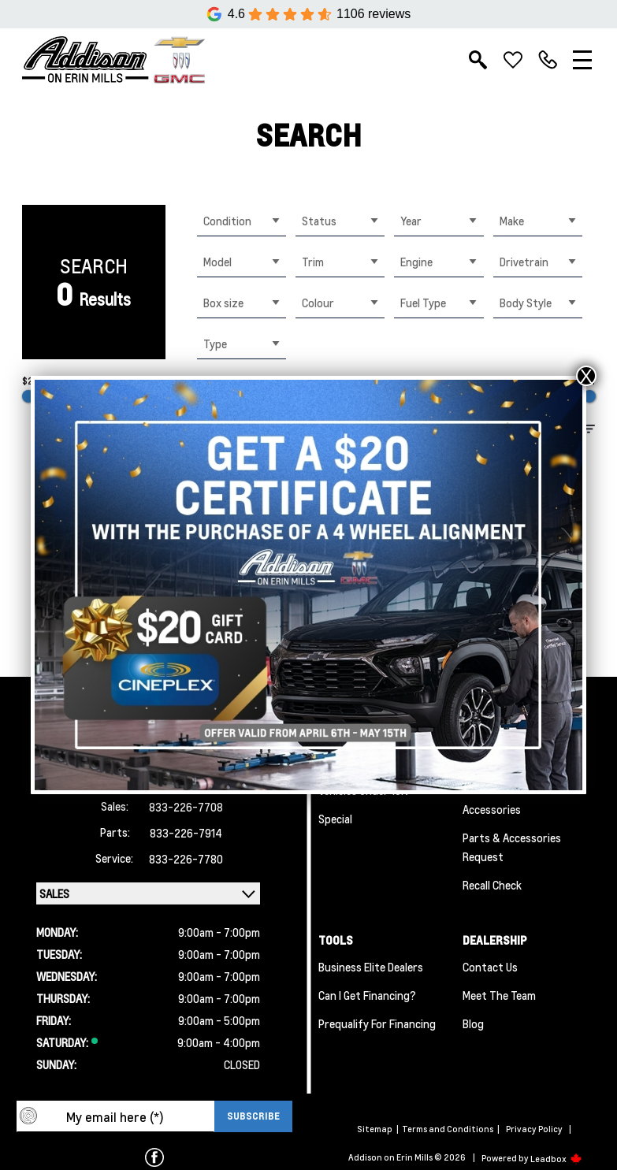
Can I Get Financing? (367, 995)
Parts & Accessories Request (512, 847)
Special (335, 819)
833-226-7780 (186, 859)
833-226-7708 (186, 807)
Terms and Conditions (447, 1129)
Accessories (492, 809)
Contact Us (490, 967)
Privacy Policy (534, 1129)
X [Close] (586, 376)
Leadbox (556, 1158)
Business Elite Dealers (370, 967)
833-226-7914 (186, 833)
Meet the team (499, 995)
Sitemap (374, 1129)
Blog (473, 1023)
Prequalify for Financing (377, 1023)
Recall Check (492, 885)
